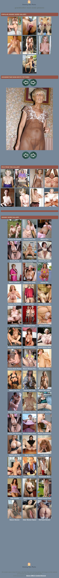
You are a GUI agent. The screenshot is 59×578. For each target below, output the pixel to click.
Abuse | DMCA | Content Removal (36, 575)
